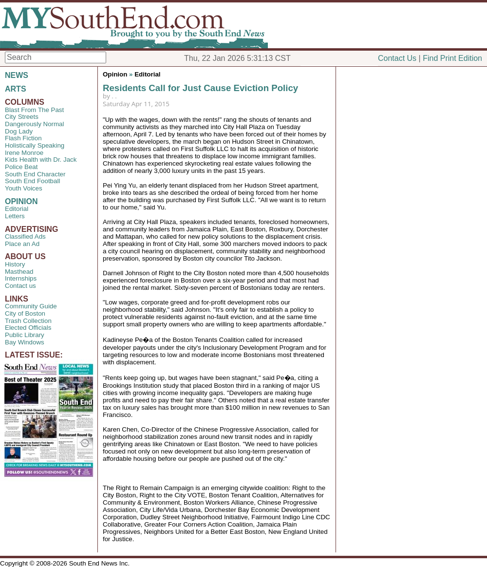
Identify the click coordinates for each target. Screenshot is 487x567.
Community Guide (31, 306)
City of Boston (25, 313)
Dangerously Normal (34, 124)
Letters (15, 216)
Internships (21, 278)
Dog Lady (19, 131)
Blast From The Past (34, 109)
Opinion (115, 74)
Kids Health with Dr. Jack (40, 159)
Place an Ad (22, 243)
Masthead (19, 271)
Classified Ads (25, 236)
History (15, 264)
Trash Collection (28, 320)
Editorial (16, 208)
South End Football (32, 181)
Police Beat (21, 166)
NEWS (16, 75)
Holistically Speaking (34, 145)
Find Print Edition (452, 58)
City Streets (21, 116)
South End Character (35, 174)
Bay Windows (24, 342)
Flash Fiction (23, 138)
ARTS (15, 89)
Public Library (24, 335)
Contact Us (397, 58)
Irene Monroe (24, 152)
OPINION (21, 201)
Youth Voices (23, 188)
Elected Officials (28, 327)
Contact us (20, 285)
